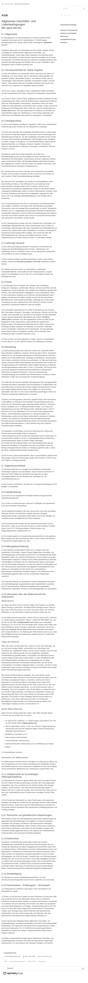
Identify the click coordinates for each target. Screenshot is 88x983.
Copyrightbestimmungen (68, 39)
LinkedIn (68, 15)
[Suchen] (73, 8)
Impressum (63, 42)
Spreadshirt (47, 42)
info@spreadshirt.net (25, 622)
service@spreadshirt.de (13, 956)
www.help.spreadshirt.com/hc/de (28, 261)
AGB (5, 961)
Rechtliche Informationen (22, 4)
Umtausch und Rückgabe (68, 33)
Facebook (61, 15)
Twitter (65, 15)
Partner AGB (6, 110)
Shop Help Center (6, 4)
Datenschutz (64, 36)
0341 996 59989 (30, 956)
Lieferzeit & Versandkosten (69, 30)
